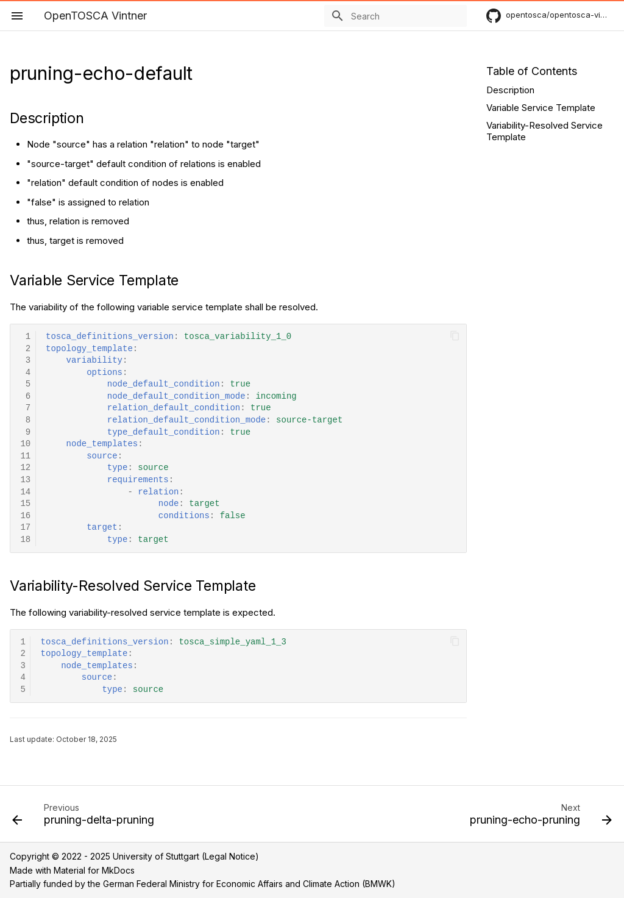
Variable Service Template (540, 107)
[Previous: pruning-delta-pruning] (85, 817)
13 (25, 480)
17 (25, 527)
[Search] (395, 16)
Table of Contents (531, 71)
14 (25, 492)
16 (25, 516)
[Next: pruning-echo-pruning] (538, 817)
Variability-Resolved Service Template (544, 131)
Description (510, 90)
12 (25, 468)
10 (25, 444)
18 (25, 540)
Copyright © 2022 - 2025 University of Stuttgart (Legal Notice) (134, 856)
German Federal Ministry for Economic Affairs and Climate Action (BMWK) (249, 883)
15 (25, 504)
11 (25, 456)
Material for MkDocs (94, 870)
